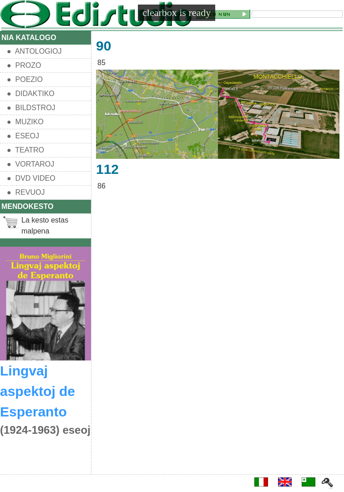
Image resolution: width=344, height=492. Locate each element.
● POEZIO (25, 79)
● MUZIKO (25, 122)
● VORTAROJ (30, 164)
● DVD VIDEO (31, 178)
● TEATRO (25, 150)
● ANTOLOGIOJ (34, 51)
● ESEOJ (23, 136)
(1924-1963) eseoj (45, 430)
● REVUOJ (26, 192)
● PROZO (24, 65)
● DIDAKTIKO (31, 93)
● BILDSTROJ (31, 108)
